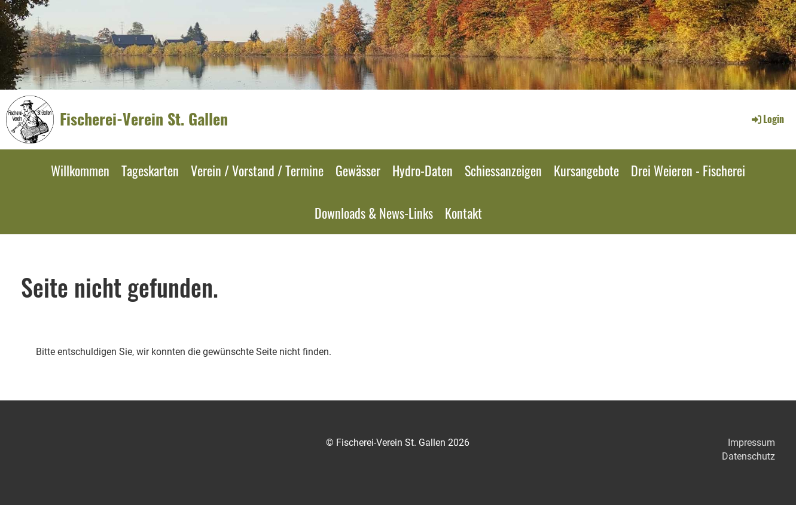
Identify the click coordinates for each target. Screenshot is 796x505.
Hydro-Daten (422, 170)
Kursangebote (586, 170)
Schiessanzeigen (503, 170)
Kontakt (463, 212)
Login (767, 119)
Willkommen (80, 170)
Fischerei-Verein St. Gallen (144, 119)
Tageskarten (150, 170)
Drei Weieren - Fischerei (688, 170)
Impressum (751, 442)
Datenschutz (748, 456)
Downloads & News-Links (374, 212)
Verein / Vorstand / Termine (257, 170)
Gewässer (358, 170)
